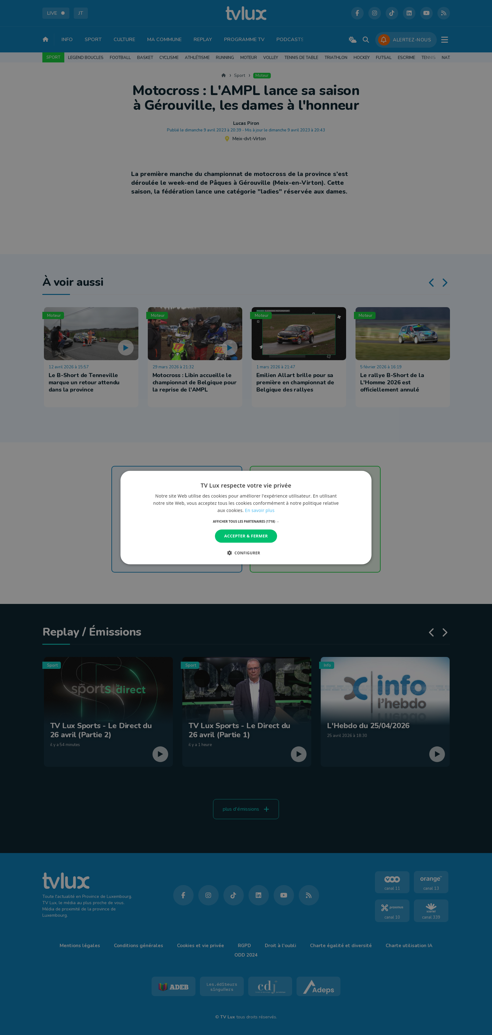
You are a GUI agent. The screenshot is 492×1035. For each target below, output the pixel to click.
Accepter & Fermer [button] (246, 536)
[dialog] (246, 517)
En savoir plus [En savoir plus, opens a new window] (260, 510)
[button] (246, 521)
